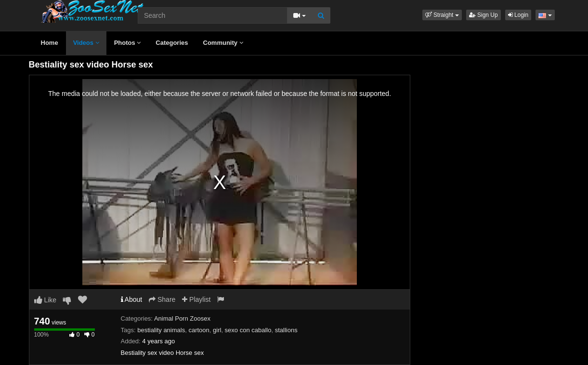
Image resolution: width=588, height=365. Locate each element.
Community (223, 42)
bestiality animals (161, 330)
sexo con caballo (248, 330)
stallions (286, 330)
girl (217, 330)
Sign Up (483, 15)
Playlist (196, 299)
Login (518, 15)
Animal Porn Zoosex (182, 318)
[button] (442, 15)
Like (45, 300)
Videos (86, 42)
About (132, 299)
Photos (127, 42)
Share (162, 299)
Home (49, 42)
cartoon (198, 330)
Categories (172, 42)
